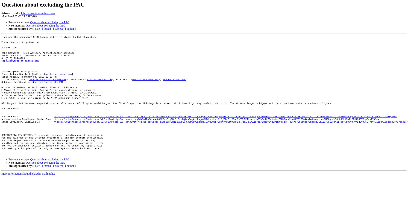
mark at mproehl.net (145, 88)
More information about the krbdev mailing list (28, 196)
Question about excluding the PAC (49, 22)
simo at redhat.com (99, 88)
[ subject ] (58, 28)
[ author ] (70, 28)
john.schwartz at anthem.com (20, 66)
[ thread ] (47, 28)
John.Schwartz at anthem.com (38, 13)
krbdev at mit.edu (174, 88)
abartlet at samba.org (57, 82)
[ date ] (37, 28)
